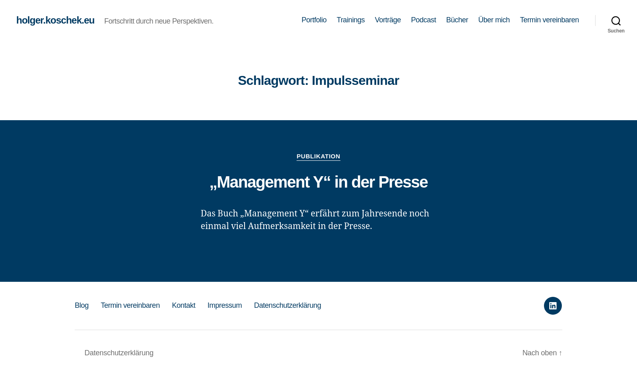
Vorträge (388, 20)
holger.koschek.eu (55, 20)
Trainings (351, 20)
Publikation (318, 156)
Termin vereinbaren (549, 20)
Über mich (494, 20)
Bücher (457, 20)
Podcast (423, 20)
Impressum (225, 305)
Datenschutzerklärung (287, 305)
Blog (82, 305)
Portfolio (314, 20)
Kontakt (183, 305)
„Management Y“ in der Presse (318, 182)
